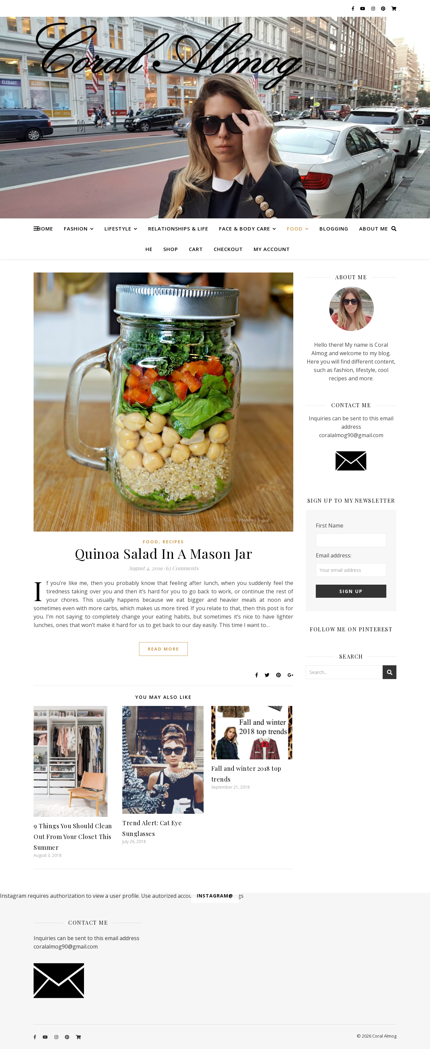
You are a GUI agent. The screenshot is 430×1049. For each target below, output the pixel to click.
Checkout (228, 249)
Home (45, 228)
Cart (196, 249)
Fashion (76, 228)
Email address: (333, 555)
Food (295, 228)
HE (149, 249)
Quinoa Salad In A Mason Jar (163, 553)
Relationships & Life (178, 228)
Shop (170, 249)
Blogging (333, 228)
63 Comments (182, 568)
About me (373, 228)
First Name (329, 525)
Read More (163, 649)
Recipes (173, 542)
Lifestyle (117, 228)
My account (272, 249)
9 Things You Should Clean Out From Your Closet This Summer (73, 836)
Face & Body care (244, 228)
